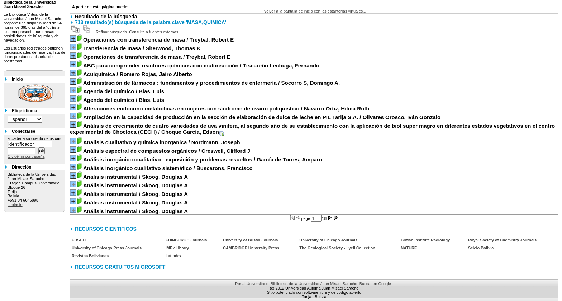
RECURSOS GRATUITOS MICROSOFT (120, 267)
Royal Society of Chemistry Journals (502, 240)
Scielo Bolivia (481, 248)
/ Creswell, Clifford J (166, 151)
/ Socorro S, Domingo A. (211, 83)
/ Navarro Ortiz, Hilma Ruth (226, 108)
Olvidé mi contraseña (26, 156)
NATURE (409, 248)
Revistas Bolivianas (90, 256)
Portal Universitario (251, 284)
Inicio (17, 79)
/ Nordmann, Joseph (161, 142)
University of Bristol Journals (250, 240)
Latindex (174, 256)
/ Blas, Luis (123, 91)
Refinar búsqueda (111, 32)
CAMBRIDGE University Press (251, 248)
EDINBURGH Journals (186, 240)
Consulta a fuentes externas (153, 32)
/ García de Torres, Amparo (202, 159)
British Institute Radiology (425, 240)
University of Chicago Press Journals (107, 248)
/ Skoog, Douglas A (135, 177)
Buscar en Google (375, 284)
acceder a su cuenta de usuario (35, 138)
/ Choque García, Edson (312, 129)
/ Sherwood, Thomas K (142, 48)
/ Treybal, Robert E (158, 40)
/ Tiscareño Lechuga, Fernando (201, 65)
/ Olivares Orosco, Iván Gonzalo (261, 117)
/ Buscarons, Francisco (168, 168)
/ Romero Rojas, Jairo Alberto (137, 74)
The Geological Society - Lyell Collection (337, 248)
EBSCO (79, 240)
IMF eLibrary (177, 248)
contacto (15, 204)
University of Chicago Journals (328, 240)
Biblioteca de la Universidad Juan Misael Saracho (314, 284)
